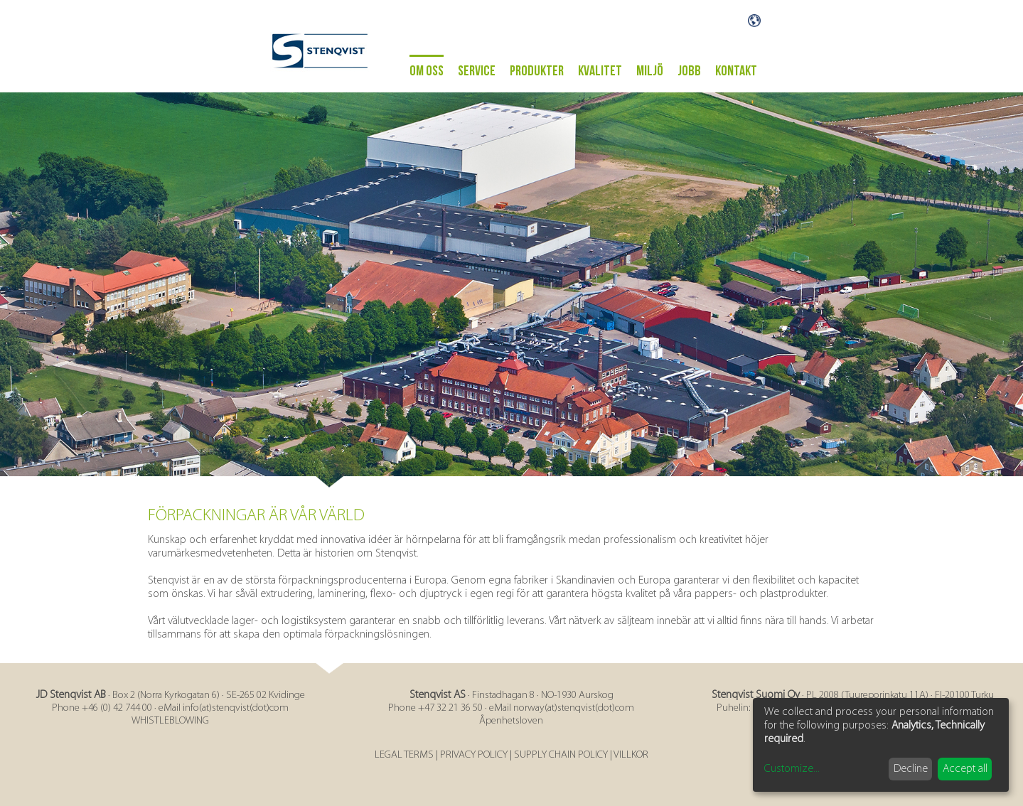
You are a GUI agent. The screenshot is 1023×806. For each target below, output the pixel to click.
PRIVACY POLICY (474, 755)
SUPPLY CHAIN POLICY (561, 755)
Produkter (537, 71)
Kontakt (736, 71)
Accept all (965, 769)
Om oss (426, 71)
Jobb (689, 71)
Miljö (649, 71)
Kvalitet (600, 71)
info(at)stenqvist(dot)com (236, 708)
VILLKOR (631, 755)
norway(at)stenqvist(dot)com (573, 708)
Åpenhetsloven (511, 721)
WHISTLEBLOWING (170, 721)
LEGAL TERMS (404, 755)
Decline (911, 769)
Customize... (792, 769)
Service (477, 71)
